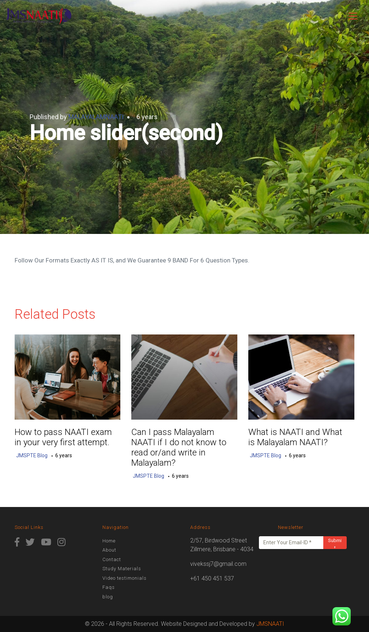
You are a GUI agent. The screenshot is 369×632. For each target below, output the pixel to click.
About (109, 550)
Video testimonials (124, 578)
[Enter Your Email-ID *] (291, 542)
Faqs (108, 587)
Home (109, 541)
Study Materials (121, 568)
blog (107, 596)
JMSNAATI (270, 623)
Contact (111, 559)
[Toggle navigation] (353, 16)
